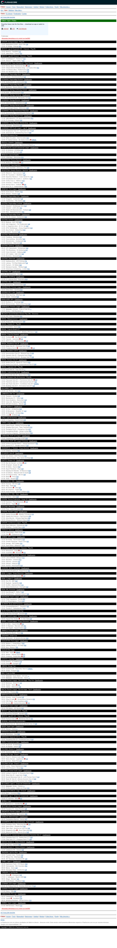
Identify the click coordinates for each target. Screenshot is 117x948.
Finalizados (17, 13)
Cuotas (24, 13)
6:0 (18, 297)
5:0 (22, 509)
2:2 (25, 206)
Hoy (2, 10)
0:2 (26, 217)
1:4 (32, 130)
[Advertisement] (58, 939)
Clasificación (38, 63)
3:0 (24, 201)
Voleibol (35, 7)
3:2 (27, 248)
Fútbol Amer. (49, 7)
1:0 (27, 44)
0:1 (26, 82)
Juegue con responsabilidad (10, 924)
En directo (9, 13)
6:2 (22, 768)
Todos (3, 13)
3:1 (21, 208)
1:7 (26, 819)
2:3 (26, 267)
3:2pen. (36, 384)
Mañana (11, 10)
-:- (34, 145)
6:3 (24, 239)
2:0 (29, 66)
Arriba (2, 920)
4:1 (38, 68)
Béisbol (42, 7)
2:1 (20, 46)
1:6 (36, 332)
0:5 (24, 230)
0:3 (26, 279)
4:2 (28, 541)
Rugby (57, 7)
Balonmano (28, 7)
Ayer (6, 10)
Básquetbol (20, 7)
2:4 (28, 520)
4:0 (25, 87)
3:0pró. (34, 140)
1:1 (20, 51)
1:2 (24, 175)
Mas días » (18, 10)
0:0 (22, 182)
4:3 (27, 502)
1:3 (22, 92)
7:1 (26, 261)
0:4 (26, 613)
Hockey (8, 7)
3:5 (33, 113)
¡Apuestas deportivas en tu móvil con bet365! (15, 38)
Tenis (14, 7)
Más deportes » (65, 7)
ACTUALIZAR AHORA (8, 17)
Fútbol (3, 7)
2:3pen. (30, 668)
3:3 (31, 228)
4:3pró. (18, 652)
